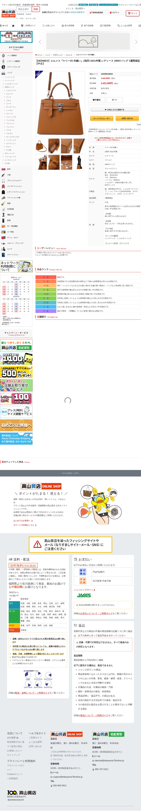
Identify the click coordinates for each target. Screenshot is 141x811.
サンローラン (11, 107)
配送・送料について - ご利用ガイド (32, 693)
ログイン (56, 255)
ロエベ (8, 147)
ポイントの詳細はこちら (25, 525)
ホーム (39, 55)
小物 (5, 175)
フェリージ (10, 123)
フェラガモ (10, 120)
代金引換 (93, 5)
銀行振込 (83, 5)
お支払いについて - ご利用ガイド (96, 613)
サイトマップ (13, 755)
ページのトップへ (70, 473)
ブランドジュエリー (11, 181)
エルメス (69, 55)
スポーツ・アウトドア (12, 243)
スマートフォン (10, 255)
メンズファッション (11, 186)
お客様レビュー (14, 751)
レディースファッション (13, 192)
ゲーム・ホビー (10, 238)
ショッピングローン (108, 5)
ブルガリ (9, 133)
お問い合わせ (35, 746)
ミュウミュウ (11, 140)
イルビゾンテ (11, 90)
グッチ (8, 97)
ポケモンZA (31, 18)
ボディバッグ (10, 153)
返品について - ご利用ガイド (94, 715)
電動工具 (7, 215)
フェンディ (10, 127)
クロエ (8, 100)
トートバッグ (10, 80)
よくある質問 (124, 25)
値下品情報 (87, 25)
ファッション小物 (10, 198)
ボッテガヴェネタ (12, 137)
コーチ (8, 104)
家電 (5, 221)
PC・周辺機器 (9, 226)
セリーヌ (9, 114)
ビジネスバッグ (10, 160)
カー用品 (7, 232)
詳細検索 (21, 14)
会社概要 (12, 737)
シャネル (9, 110)
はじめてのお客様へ (23, 521)
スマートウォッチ (10, 67)
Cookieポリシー (15, 774)
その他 (8, 150)
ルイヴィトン (11, 143)
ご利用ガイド (28, 25)
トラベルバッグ (10, 157)
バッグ (47, 55)
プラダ (8, 130)
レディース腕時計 (10, 61)
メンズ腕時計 (9, 56)
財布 (5, 169)
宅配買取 (105, 25)
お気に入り (48, 25)
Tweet (139, 124)
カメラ (6, 249)
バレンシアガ (11, 117)
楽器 (5, 203)
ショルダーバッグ (11, 84)
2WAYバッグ (58, 55)
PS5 (21, 18)
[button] (40, 42)
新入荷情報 (67, 25)
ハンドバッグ (10, 77)
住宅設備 (7, 209)
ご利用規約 (12, 778)
